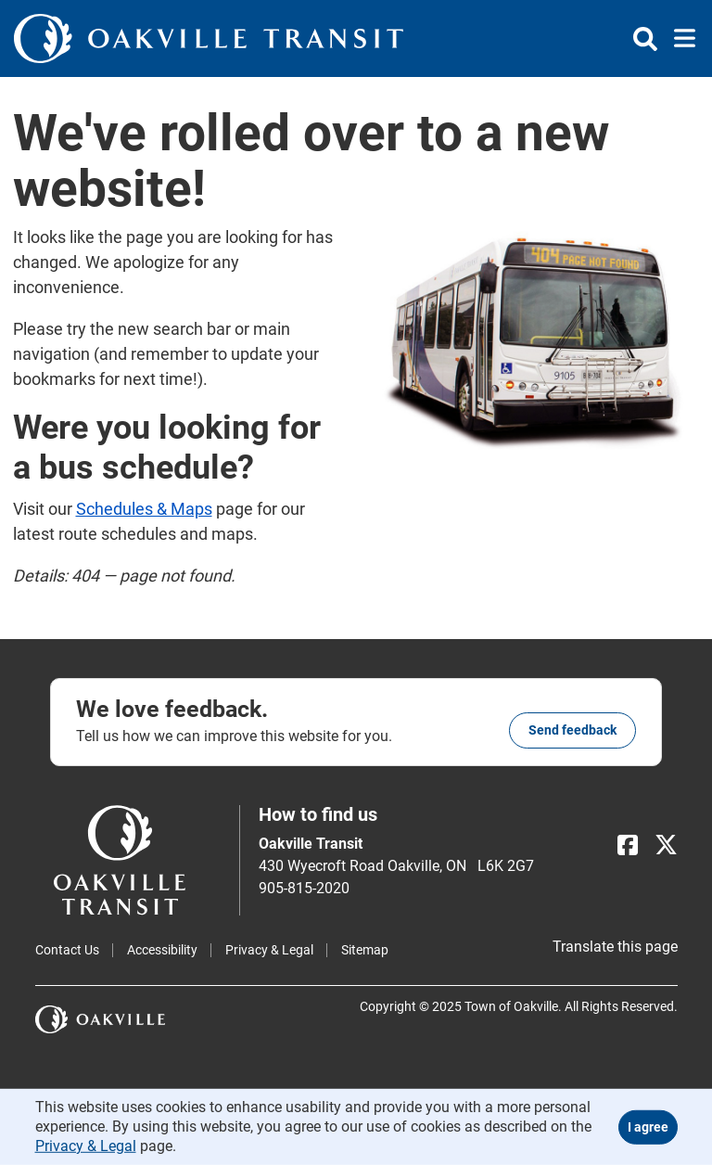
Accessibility (162, 949)
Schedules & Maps (144, 508)
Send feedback (572, 730)
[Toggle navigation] (679, 39)
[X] (666, 845)
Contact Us (67, 949)
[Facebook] (627, 845)
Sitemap (364, 949)
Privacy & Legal (269, 949)
